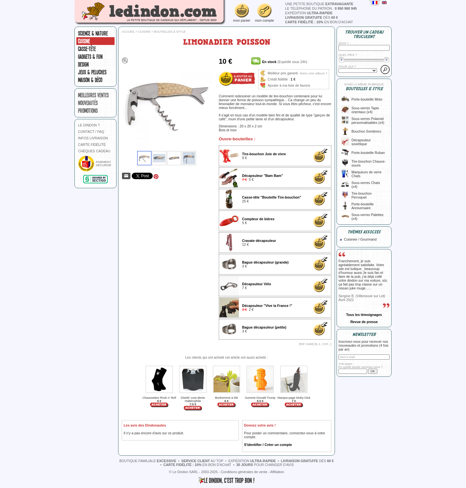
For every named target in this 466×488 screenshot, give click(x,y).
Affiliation (277, 472)
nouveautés (88, 103)
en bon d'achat (319, 22)
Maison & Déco (90, 80)
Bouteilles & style (170, 31)
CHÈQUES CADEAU (94, 151)
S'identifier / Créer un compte (268, 445)
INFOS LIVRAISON (93, 138)
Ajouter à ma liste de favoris (289, 85)
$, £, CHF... (323, 344)
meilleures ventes (93, 95)
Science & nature (93, 33)
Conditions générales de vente (244, 472)
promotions (88, 110)
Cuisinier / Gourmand (360, 239)
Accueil (128, 31)
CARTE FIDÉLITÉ (92, 144)
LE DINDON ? (89, 125)
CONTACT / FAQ (91, 132)
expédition (309, 13)
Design (83, 64)
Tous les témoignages (364, 315)
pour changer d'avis (265, 465)
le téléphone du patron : (321, 8)
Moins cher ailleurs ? (313, 73)
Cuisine (84, 41)
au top (202, 461)
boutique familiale (147, 461)
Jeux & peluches (92, 72)
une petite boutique (319, 4)
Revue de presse (364, 322)
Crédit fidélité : (279, 79)
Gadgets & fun (90, 56)
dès (311, 17)
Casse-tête (87, 49)
